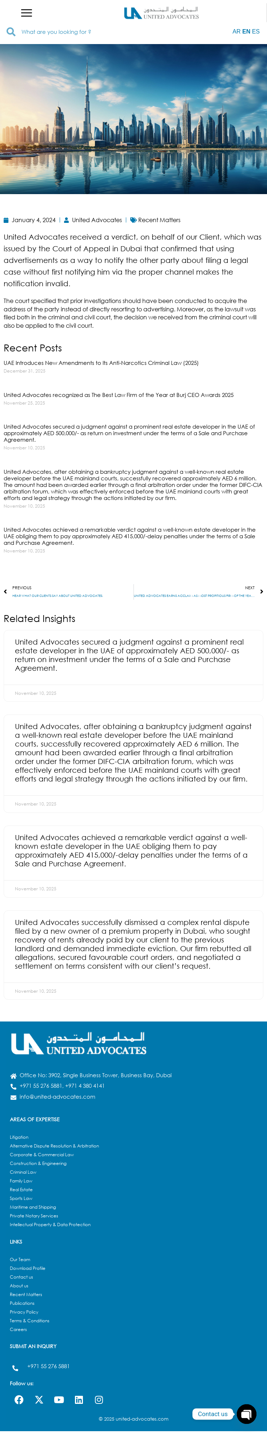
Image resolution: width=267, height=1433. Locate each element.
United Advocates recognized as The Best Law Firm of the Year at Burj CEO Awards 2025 (119, 394)
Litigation (19, 1139)
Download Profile (27, 1270)
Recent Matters (26, 1296)
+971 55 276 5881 (48, 1367)
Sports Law (21, 1200)
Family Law (21, 1183)
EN (246, 31)
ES (256, 31)
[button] (26, 12)
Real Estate (21, 1191)
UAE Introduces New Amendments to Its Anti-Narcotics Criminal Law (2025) (101, 362)
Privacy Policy (24, 1314)
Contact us (21, 1279)
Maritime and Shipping (33, 1209)
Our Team (20, 1261)
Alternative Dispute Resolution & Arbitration (54, 1148)
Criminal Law (23, 1174)
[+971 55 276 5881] (15, 1370)
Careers (18, 1331)
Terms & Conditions (29, 1322)
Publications (22, 1305)
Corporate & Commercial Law (42, 1156)
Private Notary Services (34, 1217)
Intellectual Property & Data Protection (50, 1226)
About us (19, 1287)
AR (236, 31)
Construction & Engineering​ (38, 1165)
